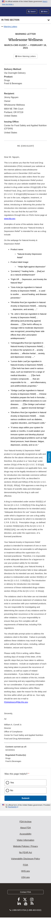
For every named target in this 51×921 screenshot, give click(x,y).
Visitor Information (25, 840)
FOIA (25, 865)
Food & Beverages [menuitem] (13, 761)
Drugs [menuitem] (7, 758)
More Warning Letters (25, 56)
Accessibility (25, 834)
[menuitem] (25, 749)
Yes (12, 782)
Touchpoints (12, 807)
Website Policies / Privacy (25, 846)
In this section (10, 20)
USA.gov (25, 877)
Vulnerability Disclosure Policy (25, 859)
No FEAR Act (25, 852)
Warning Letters (10, 26)
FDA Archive (25, 822)
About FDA (25, 828)
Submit (25, 798)
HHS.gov (25, 871)
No (11, 790)
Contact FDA (25, 892)
